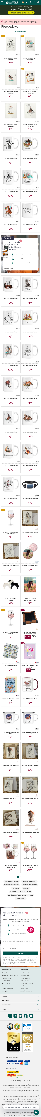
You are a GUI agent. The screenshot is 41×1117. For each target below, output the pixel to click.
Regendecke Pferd (7, 978)
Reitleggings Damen (7, 988)
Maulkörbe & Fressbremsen (10, 975)
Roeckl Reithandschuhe (27, 986)
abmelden (12, 963)
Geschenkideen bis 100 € (11, 885)
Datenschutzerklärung (14, 962)
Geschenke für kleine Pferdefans (20, 891)
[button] (2, 2)
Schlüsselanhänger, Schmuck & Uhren (20, 895)
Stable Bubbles (20, 898)
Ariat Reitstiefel (25, 981)
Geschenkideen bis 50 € (29, 881)
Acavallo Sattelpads (26, 991)
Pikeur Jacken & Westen (27, 983)
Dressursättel (6, 983)
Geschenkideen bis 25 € (11, 881)
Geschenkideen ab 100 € (30, 885)
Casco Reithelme (25, 975)
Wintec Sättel (24, 988)
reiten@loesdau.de (25, 1081)
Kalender (26, 888)
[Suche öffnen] (26, 2)
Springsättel (5, 991)
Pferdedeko (15, 888)
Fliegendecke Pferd (7, 973)
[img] (38, 3)
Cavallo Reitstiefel (25, 973)
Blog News (20, 944)
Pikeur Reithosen (25, 978)
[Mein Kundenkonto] (30, 3)
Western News (9, 944)
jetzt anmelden (8, 268)
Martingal (4, 986)
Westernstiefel (6, 981)
